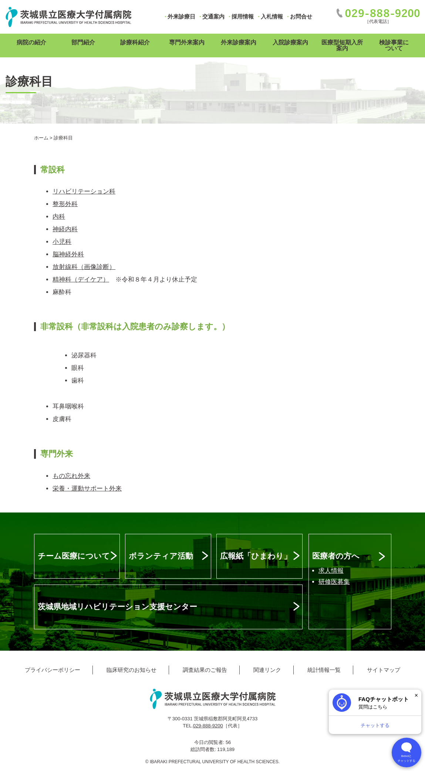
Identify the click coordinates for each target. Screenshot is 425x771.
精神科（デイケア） (81, 279)
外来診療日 (181, 16)
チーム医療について (74, 556)
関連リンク (267, 670)
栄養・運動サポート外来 (87, 488)
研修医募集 (334, 581)
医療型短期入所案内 (342, 45)
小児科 (62, 241)
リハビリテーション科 (84, 191)
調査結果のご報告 (205, 670)
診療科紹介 (135, 42)
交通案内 (213, 16)
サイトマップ (383, 670)
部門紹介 (83, 42)
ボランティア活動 (161, 556)
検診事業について (394, 45)
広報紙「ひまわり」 (255, 556)
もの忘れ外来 (71, 475)
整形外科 (65, 204)
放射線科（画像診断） (84, 266)
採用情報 (243, 16)
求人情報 (331, 570)
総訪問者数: (203, 749)
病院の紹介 (31, 42)
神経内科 (65, 229)
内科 (59, 216)
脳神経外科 (68, 254)
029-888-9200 (208, 725)
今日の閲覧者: (210, 742)
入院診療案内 (290, 42)
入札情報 (272, 16)
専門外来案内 (187, 42)
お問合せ (301, 16)
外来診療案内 (238, 42)
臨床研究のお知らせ (131, 670)
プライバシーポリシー (52, 670)
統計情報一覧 (324, 670)
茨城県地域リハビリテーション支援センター (117, 606)
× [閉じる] (416, 695)
